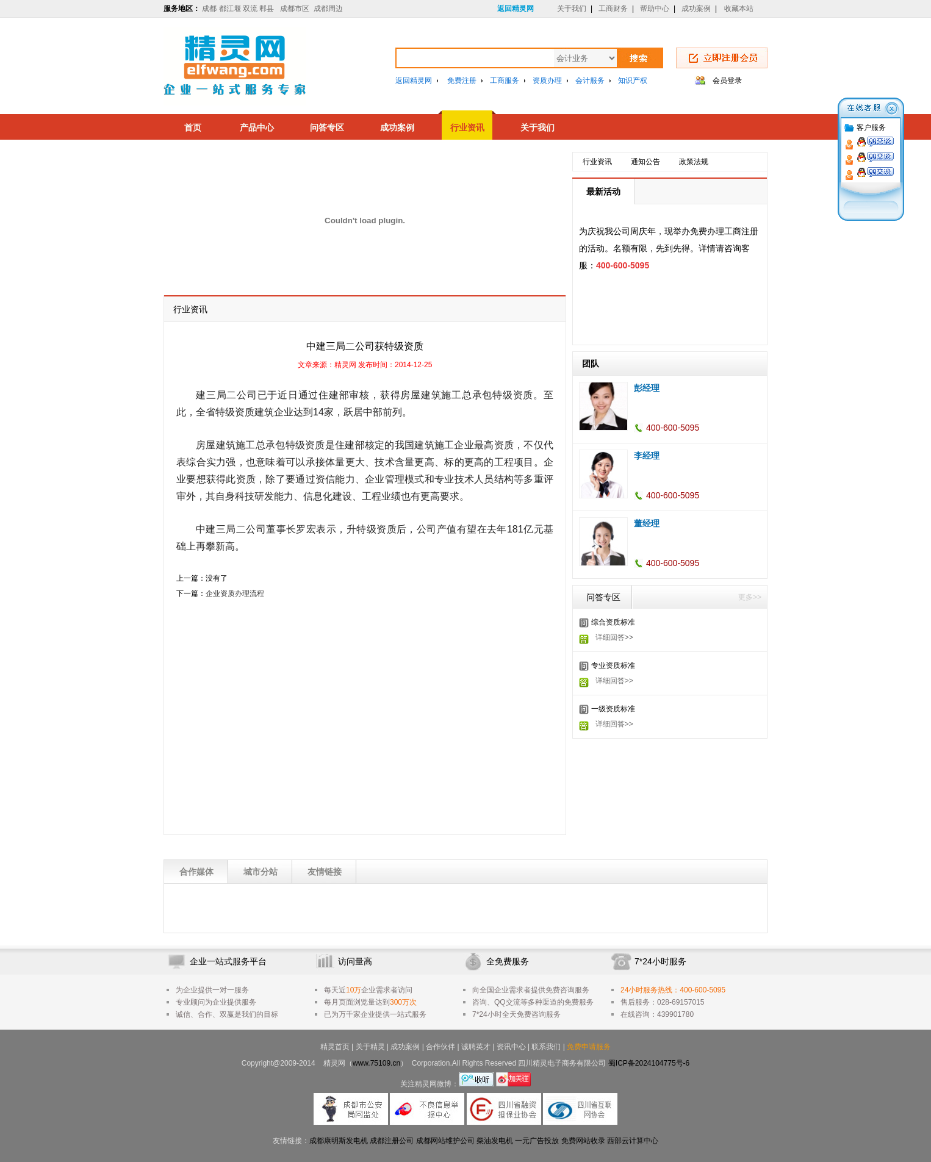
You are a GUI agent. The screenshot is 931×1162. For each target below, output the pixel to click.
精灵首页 (335, 1046)
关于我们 (571, 8)
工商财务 (613, 8)
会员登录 (727, 80)
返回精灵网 (515, 8)
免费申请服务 (589, 1046)
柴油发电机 (494, 1140)
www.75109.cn (376, 1063)
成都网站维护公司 (445, 1140)
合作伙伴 (440, 1046)
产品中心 (257, 127)
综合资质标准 (613, 622)
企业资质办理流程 (235, 593)
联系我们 (546, 1046)
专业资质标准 (613, 665)
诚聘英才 (476, 1046)
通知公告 (645, 161)
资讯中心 (511, 1046)
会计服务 (590, 80)
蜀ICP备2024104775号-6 (648, 1063)
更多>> (749, 597)
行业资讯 (467, 127)
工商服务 (504, 80)
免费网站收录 (583, 1140)
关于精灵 (370, 1046)
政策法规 (693, 161)
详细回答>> (614, 637)
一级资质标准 (613, 709)
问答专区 (327, 127)
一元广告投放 (537, 1140)
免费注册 (461, 80)
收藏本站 (738, 8)
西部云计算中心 (632, 1140)
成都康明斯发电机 (338, 1140)
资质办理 (547, 80)
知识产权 (632, 80)
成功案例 (696, 8)
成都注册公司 (392, 1140)
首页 (192, 127)
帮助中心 (654, 8)
